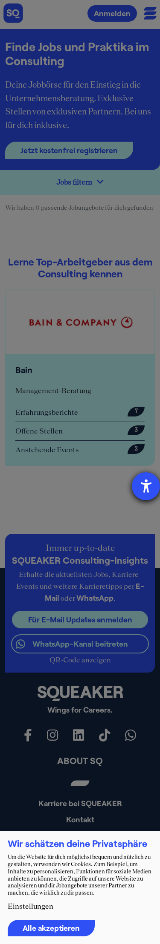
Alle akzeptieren (51, 928)
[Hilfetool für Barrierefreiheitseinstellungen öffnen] (146, 486)
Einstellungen (30, 906)
